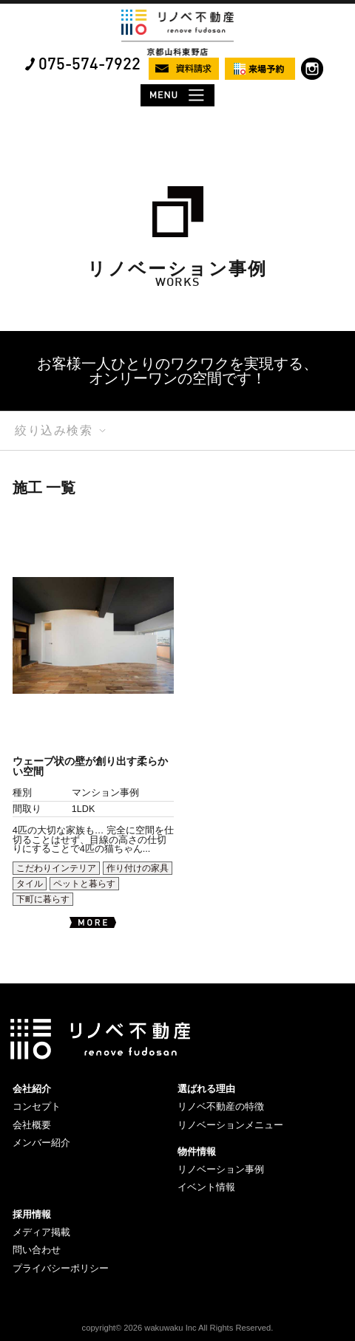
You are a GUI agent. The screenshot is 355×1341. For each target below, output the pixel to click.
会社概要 (32, 1125)
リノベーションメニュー (230, 1125)
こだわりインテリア (56, 868)
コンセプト (37, 1106)
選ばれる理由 (206, 1088)
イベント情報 (206, 1187)
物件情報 (197, 1151)
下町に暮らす (43, 899)
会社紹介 (32, 1088)
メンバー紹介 (41, 1142)
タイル (29, 883)
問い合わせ (37, 1250)
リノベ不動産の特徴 (221, 1106)
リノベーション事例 (221, 1169)
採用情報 (32, 1214)
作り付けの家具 (137, 868)
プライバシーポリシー (61, 1268)
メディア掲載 (41, 1232)
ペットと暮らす (84, 883)
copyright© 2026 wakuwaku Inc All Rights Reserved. (178, 1327)
